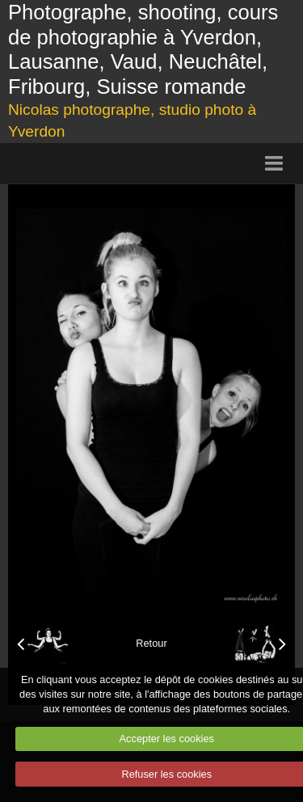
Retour (151, 643)
